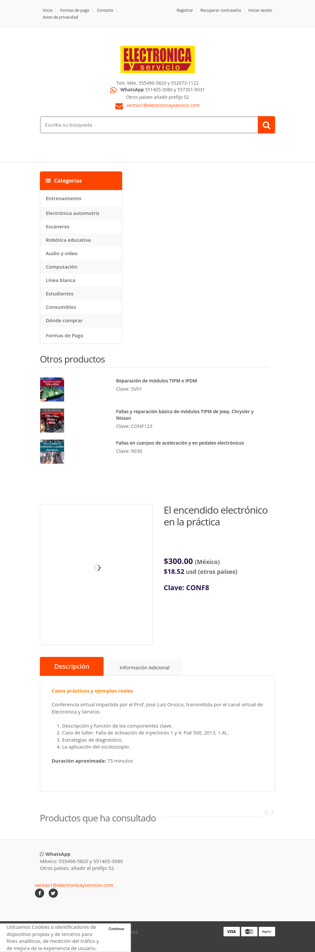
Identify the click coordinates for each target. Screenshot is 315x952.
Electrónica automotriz (73, 213)
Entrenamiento (63, 198)
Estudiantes (60, 293)
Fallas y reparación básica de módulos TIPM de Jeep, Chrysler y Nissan (185, 414)
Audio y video (61, 253)
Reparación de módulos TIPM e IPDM (156, 381)
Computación (61, 266)
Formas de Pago (64, 335)
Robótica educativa (68, 240)
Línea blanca (60, 280)
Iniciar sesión (260, 10)
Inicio (48, 10)
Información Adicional (145, 667)
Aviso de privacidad (60, 17)
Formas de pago (75, 10)
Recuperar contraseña (221, 10)
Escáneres (57, 226)
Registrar (184, 10)
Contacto (105, 10)
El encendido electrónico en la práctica (216, 515)
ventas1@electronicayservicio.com (163, 105)
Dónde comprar (64, 320)
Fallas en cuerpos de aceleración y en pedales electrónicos (180, 443)
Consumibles (61, 307)
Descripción (71, 666)
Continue (116, 929)
